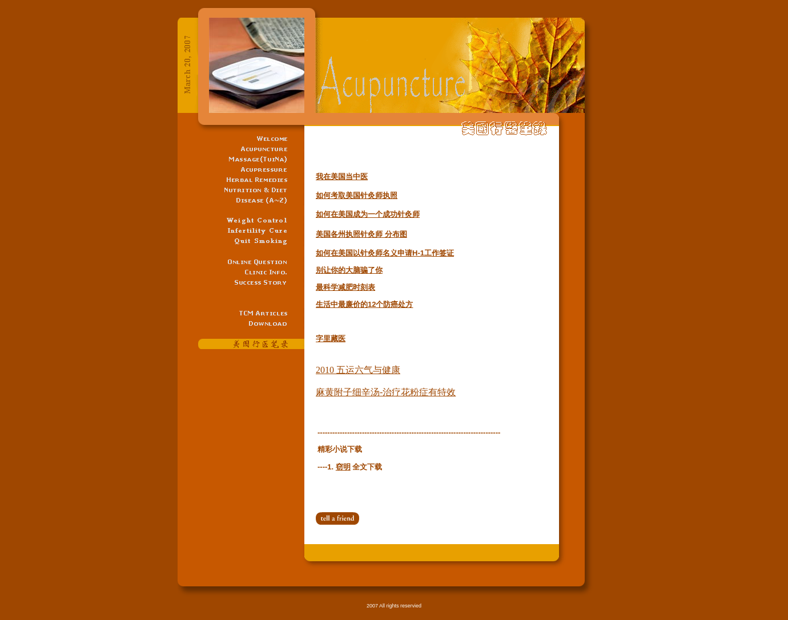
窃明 (343, 467)
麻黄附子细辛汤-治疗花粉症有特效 (386, 392)
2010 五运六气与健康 (358, 370)
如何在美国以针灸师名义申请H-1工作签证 (385, 253)
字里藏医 (330, 338)
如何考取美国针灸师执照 (356, 195)
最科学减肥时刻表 (345, 287)
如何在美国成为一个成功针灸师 (368, 214)
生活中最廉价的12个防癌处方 (364, 304)
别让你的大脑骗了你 (349, 270)
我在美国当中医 (342, 176)
